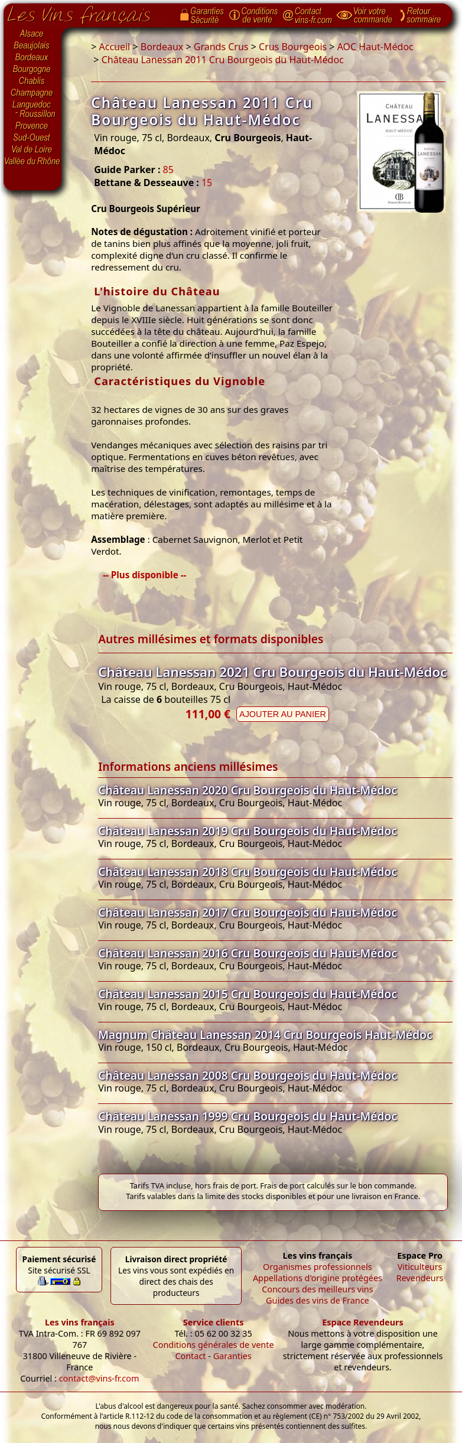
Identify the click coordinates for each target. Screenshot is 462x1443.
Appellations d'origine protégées (317, 1278)
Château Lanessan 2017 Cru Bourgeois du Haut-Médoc (247, 912)
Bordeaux (32, 58)
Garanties (232, 1355)
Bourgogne (32, 70)
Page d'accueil (87, 12)
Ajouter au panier (282, 714)
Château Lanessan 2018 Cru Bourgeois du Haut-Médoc (247, 872)
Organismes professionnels (317, 1266)
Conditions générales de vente (213, 1344)
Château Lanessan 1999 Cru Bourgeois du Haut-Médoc (247, 1116)
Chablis (32, 81)
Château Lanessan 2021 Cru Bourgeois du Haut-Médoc (272, 672)
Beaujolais (32, 46)
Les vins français (80, 1322)
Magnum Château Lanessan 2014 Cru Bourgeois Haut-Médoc (265, 1035)
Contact (190, 1355)
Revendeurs (420, 1278)
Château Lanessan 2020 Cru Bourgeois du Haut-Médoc (247, 790)
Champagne (32, 93)
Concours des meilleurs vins (317, 1289)
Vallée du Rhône (32, 161)
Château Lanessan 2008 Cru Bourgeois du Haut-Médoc (247, 1075)
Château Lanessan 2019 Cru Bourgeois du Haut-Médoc (247, 831)
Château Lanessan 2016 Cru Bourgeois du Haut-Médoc (247, 953)
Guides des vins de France (317, 1300)
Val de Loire (32, 149)
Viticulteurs (420, 1266)
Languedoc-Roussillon (32, 109)
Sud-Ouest (32, 137)
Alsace (32, 34)
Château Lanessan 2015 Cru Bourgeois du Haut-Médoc (247, 994)
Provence (32, 125)
